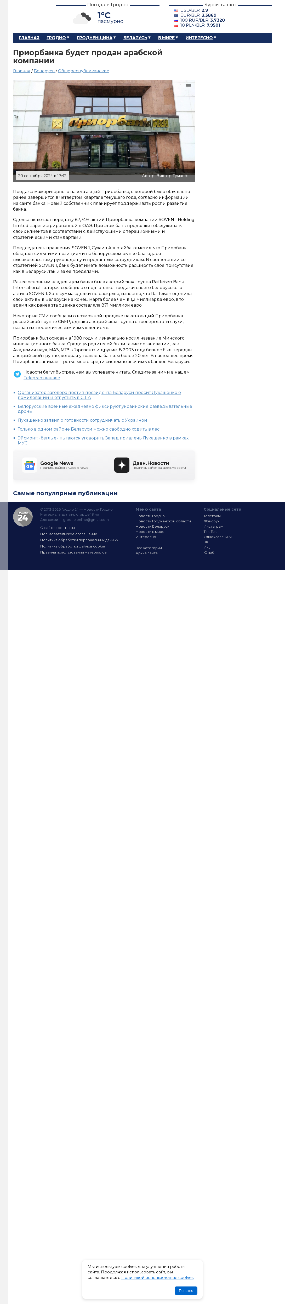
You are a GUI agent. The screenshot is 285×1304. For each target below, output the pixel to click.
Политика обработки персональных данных (79, 540)
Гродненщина (94, 37)
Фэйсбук (211, 521)
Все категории (149, 548)
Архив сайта (147, 553)
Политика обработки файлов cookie (72, 546)
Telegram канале (42, 377)
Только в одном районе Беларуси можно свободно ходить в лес (88, 429)
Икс (207, 547)
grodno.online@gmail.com (86, 519)
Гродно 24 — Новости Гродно (23, 517)
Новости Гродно (150, 516)
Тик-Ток (210, 531)
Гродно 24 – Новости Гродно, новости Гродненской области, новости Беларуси (30, 16)
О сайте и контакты (57, 528)
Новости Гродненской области (163, 521)
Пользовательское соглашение (68, 534)
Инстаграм (213, 526)
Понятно (186, 1291)
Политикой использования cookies (157, 1277)
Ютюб (209, 552)
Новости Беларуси (152, 526)
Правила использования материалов (73, 552)
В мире (166, 37)
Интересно (199, 37)
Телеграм (212, 516)
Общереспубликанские (83, 70)
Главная (29, 37)
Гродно (56, 37)
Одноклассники (218, 537)
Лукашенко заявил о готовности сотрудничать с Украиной (82, 420)
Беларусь (135, 37)
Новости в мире (150, 531)
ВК (206, 542)
